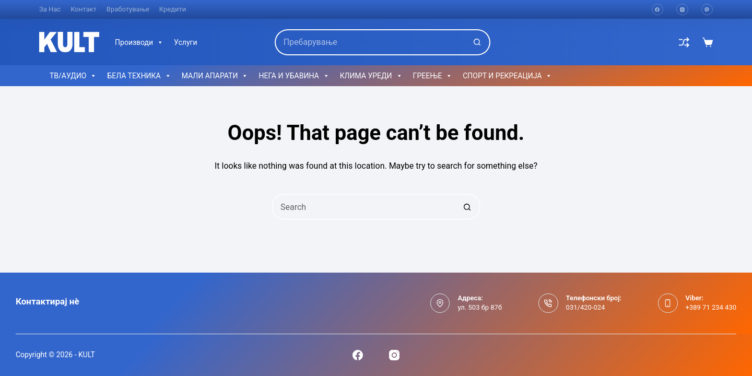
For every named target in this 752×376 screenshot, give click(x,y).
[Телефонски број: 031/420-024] (548, 303)
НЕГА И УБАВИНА (293, 75)
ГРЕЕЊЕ (433, 75)
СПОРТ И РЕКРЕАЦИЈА (507, 75)
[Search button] (477, 42)
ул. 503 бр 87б (479, 307)
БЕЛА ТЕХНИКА (139, 75)
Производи (139, 42)
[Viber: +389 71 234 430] (668, 303)
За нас (50, 9)
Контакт (83, 9)
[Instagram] (682, 10)
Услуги (185, 42)
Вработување (128, 9)
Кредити (172, 9)
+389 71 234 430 (711, 307)
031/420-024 (585, 307)
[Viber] (707, 10)
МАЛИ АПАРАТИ (215, 75)
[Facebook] (658, 10)
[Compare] (684, 42)
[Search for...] (370, 42)
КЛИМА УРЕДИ (371, 75)
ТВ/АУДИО (73, 75)
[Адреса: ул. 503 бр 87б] (440, 303)
